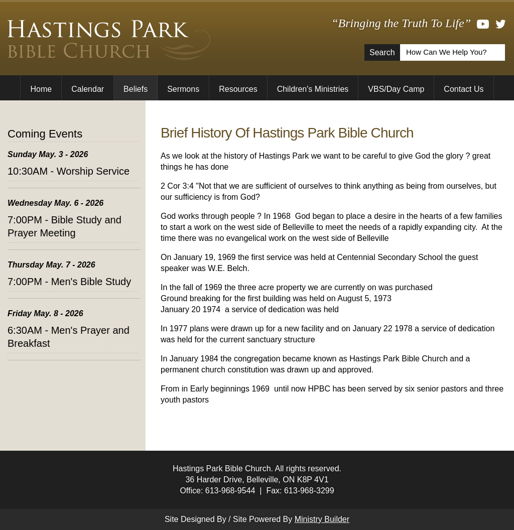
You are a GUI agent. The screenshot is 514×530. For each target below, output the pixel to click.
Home (41, 89)
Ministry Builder (322, 519)
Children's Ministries (313, 89)
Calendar (87, 89)
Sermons (183, 89)
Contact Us (463, 89)
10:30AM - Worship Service (69, 171)
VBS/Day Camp (396, 89)
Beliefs (135, 89)
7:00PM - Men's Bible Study (69, 281)
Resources (238, 89)
